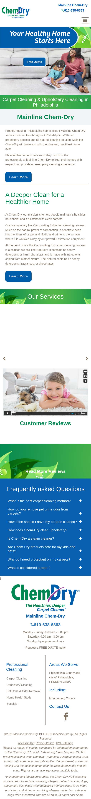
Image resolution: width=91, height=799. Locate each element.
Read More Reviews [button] (45, 471)
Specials (12, 703)
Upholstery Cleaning (19, 684)
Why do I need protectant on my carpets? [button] (39, 559)
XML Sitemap (64, 743)
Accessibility (26, 743)
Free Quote (34, 61)
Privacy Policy (45, 743)
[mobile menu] (85, 20)
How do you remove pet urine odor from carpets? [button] (38, 511)
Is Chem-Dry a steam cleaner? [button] (31, 538)
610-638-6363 (73, 10)
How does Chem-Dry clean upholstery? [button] (37, 530)
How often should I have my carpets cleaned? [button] (42, 522)
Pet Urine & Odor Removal (23, 691)
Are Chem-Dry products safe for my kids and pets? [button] (41, 549)
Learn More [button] (18, 177)
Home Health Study (19, 697)
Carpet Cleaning (45, 359)
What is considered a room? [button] (29, 568)
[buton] (4, 359)
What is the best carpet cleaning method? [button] (39, 501)
